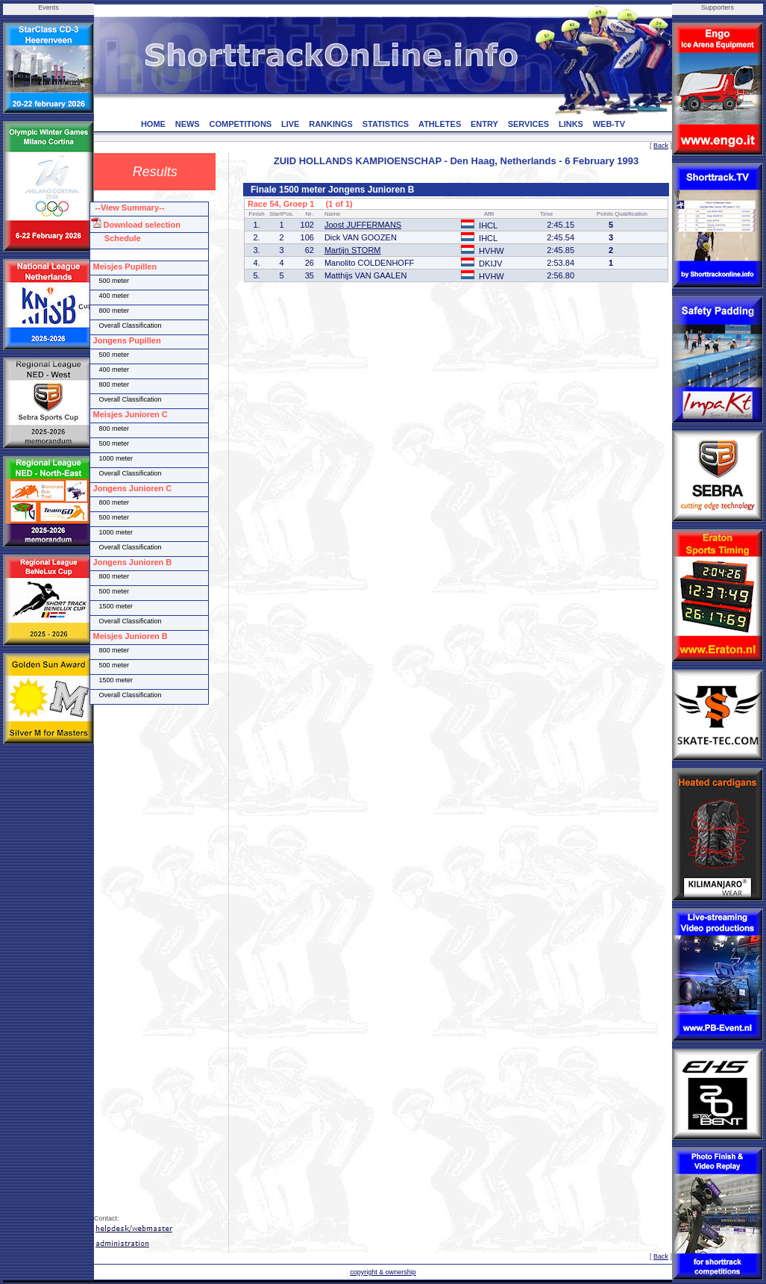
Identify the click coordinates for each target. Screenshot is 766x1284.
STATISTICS (385, 123)
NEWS (187, 123)
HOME (153, 123)
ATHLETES (439, 123)
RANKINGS (331, 123)
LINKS (571, 123)
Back (660, 145)
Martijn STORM (352, 250)
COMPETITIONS (240, 123)
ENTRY (484, 123)
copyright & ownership (383, 1272)
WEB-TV (609, 123)
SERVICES (528, 123)
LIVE (290, 123)
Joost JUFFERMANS (362, 224)
